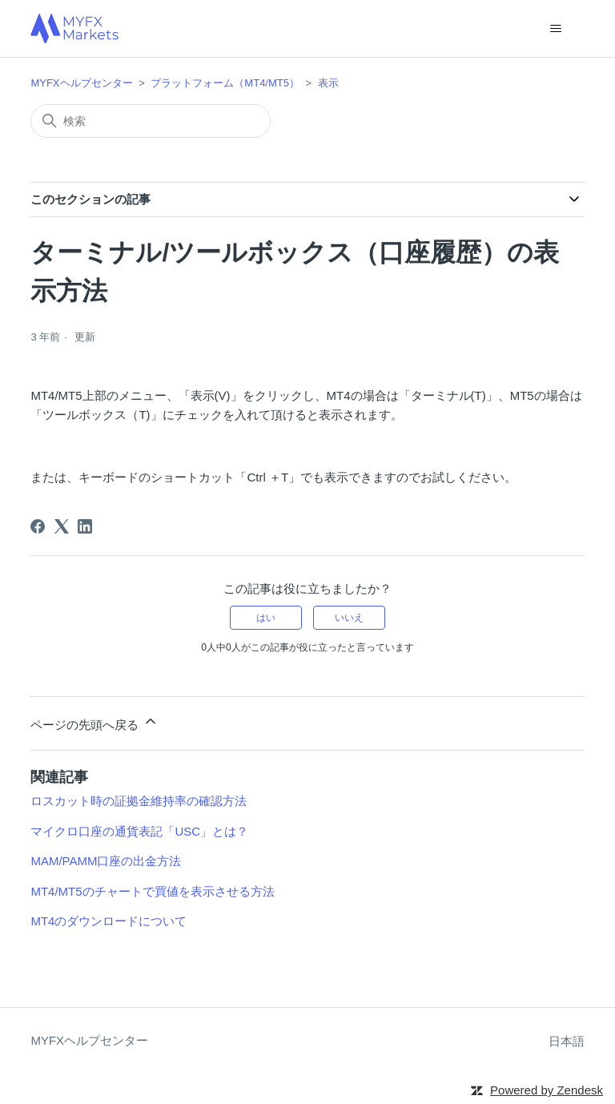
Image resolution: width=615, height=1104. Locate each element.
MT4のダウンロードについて (108, 921)
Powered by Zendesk (546, 1090)
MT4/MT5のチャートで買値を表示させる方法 (152, 891)
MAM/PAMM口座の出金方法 (105, 861)
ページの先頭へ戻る (94, 722)
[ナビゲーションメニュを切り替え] (556, 29)
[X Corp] (61, 526)
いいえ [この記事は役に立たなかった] (349, 617)
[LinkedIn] (85, 526)
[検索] (150, 121)
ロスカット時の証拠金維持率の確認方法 (138, 801)
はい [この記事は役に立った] (265, 617)
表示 (328, 83)
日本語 (567, 1041)
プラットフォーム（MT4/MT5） (225, 83)
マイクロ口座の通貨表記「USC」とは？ (139, 831)
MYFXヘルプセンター (81, 83)
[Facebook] (37, 526)
